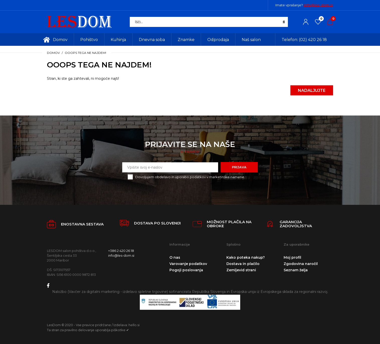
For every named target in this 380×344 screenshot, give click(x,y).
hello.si (134, 325)
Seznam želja (296, 270)
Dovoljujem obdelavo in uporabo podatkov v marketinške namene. (190, 176)
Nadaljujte (312, 90)
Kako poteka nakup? (245, 257)
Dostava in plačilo (243, 263)
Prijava (239, 167)
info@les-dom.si (318, 5)
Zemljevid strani (241, 270)
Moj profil (292, 257)
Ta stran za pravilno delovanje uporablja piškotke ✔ (88, 330)
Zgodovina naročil (301, 263)
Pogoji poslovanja (186, 270)
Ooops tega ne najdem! (85, 53)
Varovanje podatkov (188, 263)
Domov (53, 53)
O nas (174, 257)
